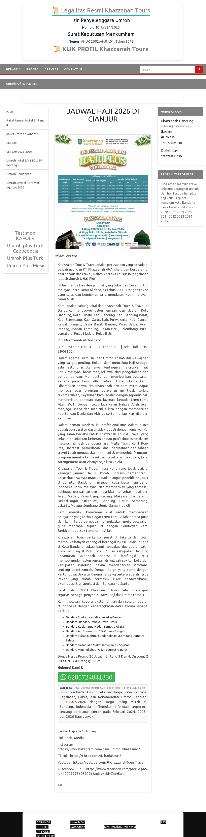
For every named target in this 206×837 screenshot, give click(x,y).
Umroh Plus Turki (25, 258)
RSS (163, 822)
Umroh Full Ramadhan (21, 83)
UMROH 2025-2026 (19, 151)
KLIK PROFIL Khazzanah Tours (104, 48)
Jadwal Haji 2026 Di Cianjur (176, 126)
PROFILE (32, 69)
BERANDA (13, 69)
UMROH (11, 142)
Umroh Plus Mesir (26, 265)
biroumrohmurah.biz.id (120, 827)
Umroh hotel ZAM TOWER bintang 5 (24, 163)
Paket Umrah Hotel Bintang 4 (25, 123)
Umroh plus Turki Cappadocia (25, 248)
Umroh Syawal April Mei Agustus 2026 (22, 185)
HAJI (9, 111)
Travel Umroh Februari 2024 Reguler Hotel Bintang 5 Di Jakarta (109, 688)
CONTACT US (73, 69)
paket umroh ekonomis (22, 134)
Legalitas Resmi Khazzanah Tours (105, 10)
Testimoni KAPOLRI (26, 235)
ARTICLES (51, 69)
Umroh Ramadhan (18, 174)
